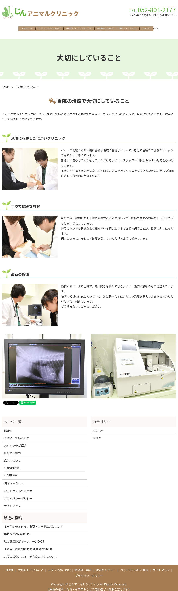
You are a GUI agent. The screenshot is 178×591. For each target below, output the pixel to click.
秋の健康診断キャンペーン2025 (24, 538)
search (158, 29)
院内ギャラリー (14, 480)
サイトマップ (128, 29)
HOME (5, 83)
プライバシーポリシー (18, 495)
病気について (12, 457)
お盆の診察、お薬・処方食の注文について (30, 553)
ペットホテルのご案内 (18, 487)
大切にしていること (79, 29)
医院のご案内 (105, 29)
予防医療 (12, 471)
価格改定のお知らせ (16, 530)
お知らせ (27, 29)
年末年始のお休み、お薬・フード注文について (33, 523)
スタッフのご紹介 (49, 29)
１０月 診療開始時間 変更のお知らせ (28, 545)
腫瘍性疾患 (13, 464)
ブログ (146, 29)
